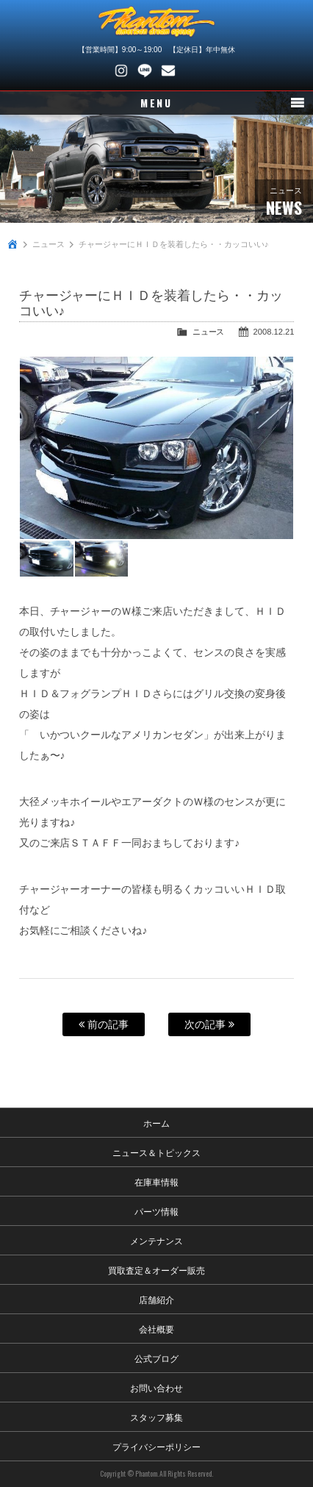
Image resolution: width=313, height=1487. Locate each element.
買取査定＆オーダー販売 (156, 1269)
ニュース (48, 244)
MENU (156, 102)
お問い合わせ (168, 70)
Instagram (121, 70)
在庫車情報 (156, 1181)
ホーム (156, 1122)
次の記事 (209, 1024)
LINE (144, 70)
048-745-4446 (192, 70)
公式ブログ (156, 1358)
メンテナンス (156, 1240)
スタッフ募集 (156, 1417)
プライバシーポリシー (156, 1446)
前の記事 (104, 1024)
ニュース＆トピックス (156, 1152)
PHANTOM (156, 22)
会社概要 (156, 1328)
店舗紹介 (156, 1299)
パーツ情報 (156, 1211)
